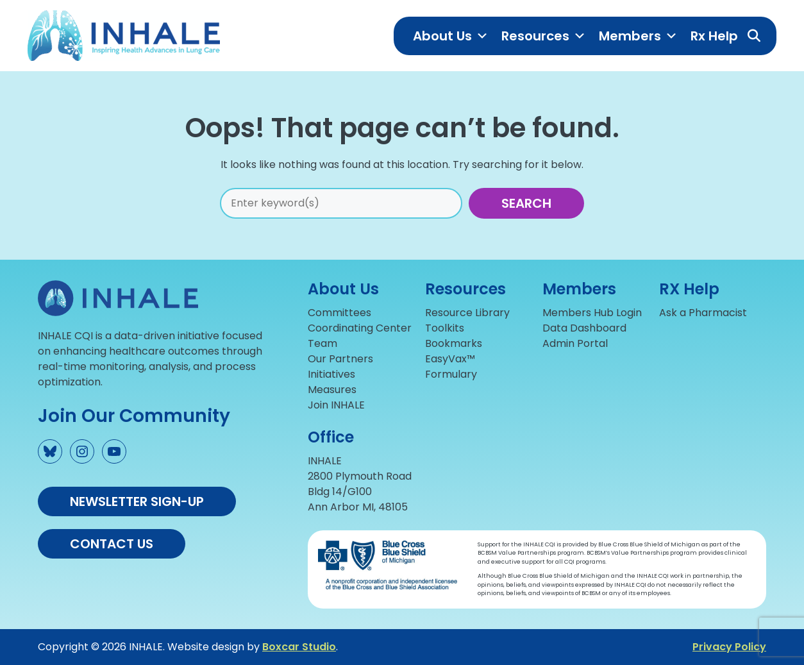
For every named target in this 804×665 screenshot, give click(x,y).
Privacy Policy (729, 646)
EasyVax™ (450, 358)
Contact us (111, 544)
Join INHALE (336, 405)
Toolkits (444, 328)
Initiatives (331, 374)
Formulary (451, 374)
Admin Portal (575, 343)
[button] (754, 36)
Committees (339, 312)
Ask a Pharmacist (703, 312)
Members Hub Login (592, 312)
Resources (543, 36)
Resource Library (467, 312)
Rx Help (714, 36)
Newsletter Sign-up (137, 501)
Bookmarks (453, 343)
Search (526, 203)
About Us (451, 36)
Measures (332, 389)
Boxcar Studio (299, 646)
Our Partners (340, 358)
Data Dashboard (584, 328)
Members (638, 36)
